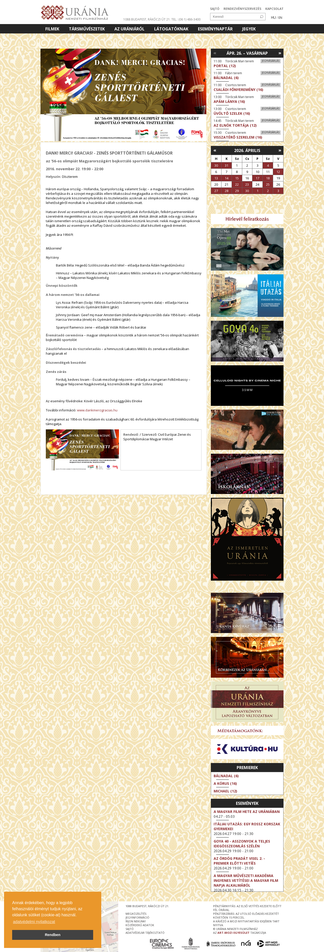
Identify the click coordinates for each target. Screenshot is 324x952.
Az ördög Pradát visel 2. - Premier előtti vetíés (239, 861)
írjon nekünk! (136, 921)
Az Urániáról (129, 29)
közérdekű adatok (140, 925)
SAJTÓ (214, 9)
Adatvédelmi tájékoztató (145, 933)
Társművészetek (87, 29)
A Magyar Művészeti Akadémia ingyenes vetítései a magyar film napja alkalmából (246, 880)
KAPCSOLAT (274, 9)
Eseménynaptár (215, 29)
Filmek (52, 29)
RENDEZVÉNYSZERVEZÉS (242, 9)
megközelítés (136, 914)
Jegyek (249, 29)
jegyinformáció (137, 917)
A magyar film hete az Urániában (247, 811)
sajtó (130, 929)
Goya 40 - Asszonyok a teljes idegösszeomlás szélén (242, 843)
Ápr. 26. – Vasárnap (247, 53)
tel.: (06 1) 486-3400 (185, 19)
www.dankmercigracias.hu (97, 410)
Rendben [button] (52, 935)
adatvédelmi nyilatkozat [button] (34, 922)
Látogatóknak (171, 29)
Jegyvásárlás (270, 61)
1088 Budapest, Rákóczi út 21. (147, 19)
